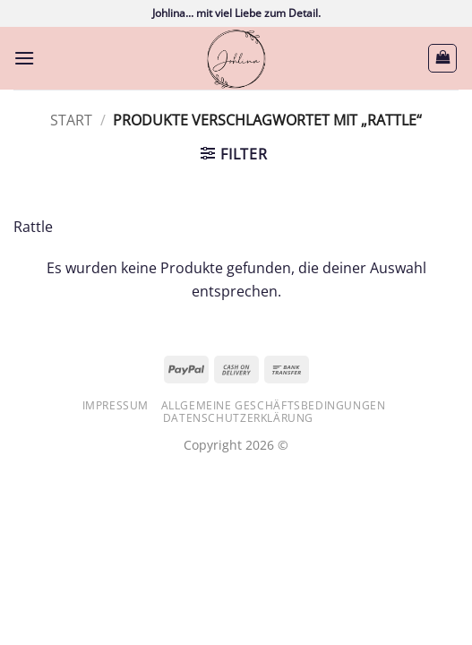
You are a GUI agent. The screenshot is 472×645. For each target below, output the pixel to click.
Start (71, 120)
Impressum (116, 405)
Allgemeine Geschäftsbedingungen (273, 405)
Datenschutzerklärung (238, 418)
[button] (24, 58)
